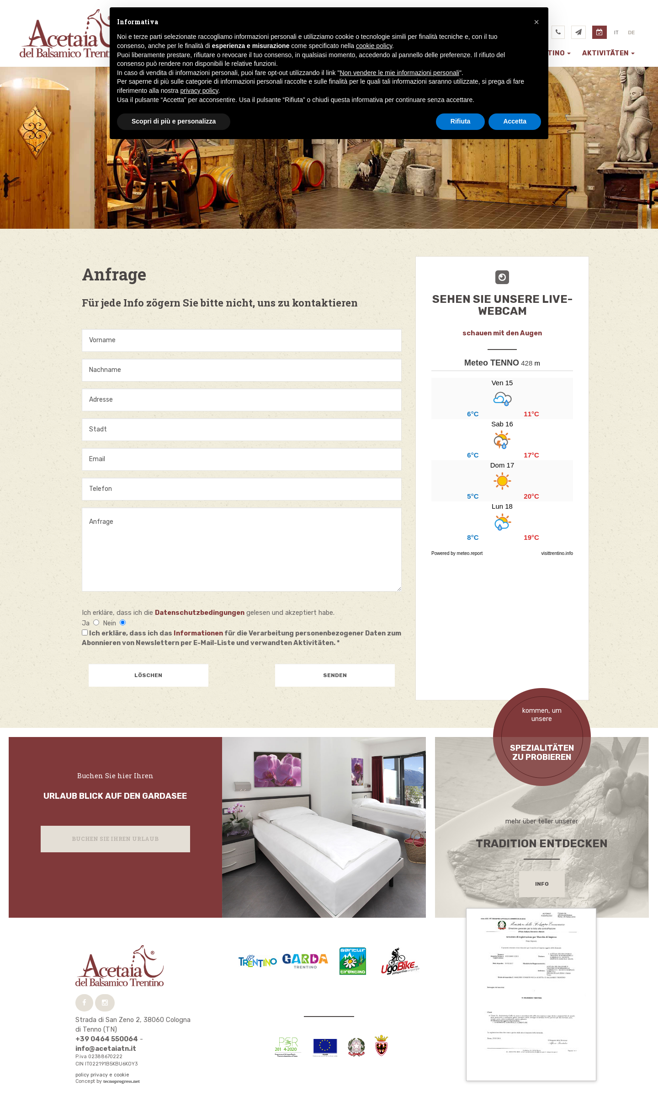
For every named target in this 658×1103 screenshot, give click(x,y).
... (502, 460)
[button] (536, 22)
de (631, 33)
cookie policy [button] (374, 45)
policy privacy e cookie (102, 1075)
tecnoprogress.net (121, 1081)
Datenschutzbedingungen (199, 612)
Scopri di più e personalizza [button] (174, 121)
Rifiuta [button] (461, 121)
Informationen (198, 633)
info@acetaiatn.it (105, 1048)
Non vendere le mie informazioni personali (399, 72)
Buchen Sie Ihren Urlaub (115, 838)
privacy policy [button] (199, 90)
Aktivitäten (608, 53)
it (616, 33)
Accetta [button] (514, 121)
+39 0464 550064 (106, 1039)
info (542, 884)
